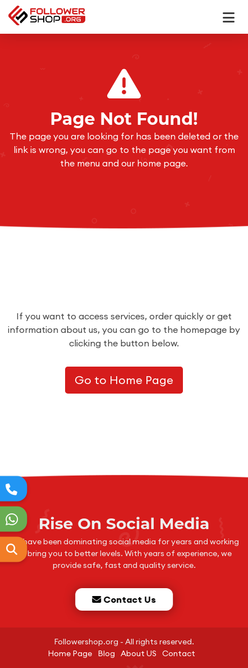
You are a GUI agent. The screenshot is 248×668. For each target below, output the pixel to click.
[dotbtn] (233, 12)
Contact (178, 653)
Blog (106, 653)
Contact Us (123, 599)
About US (139, 653)
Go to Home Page (124, 380)
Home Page (70, 653)
